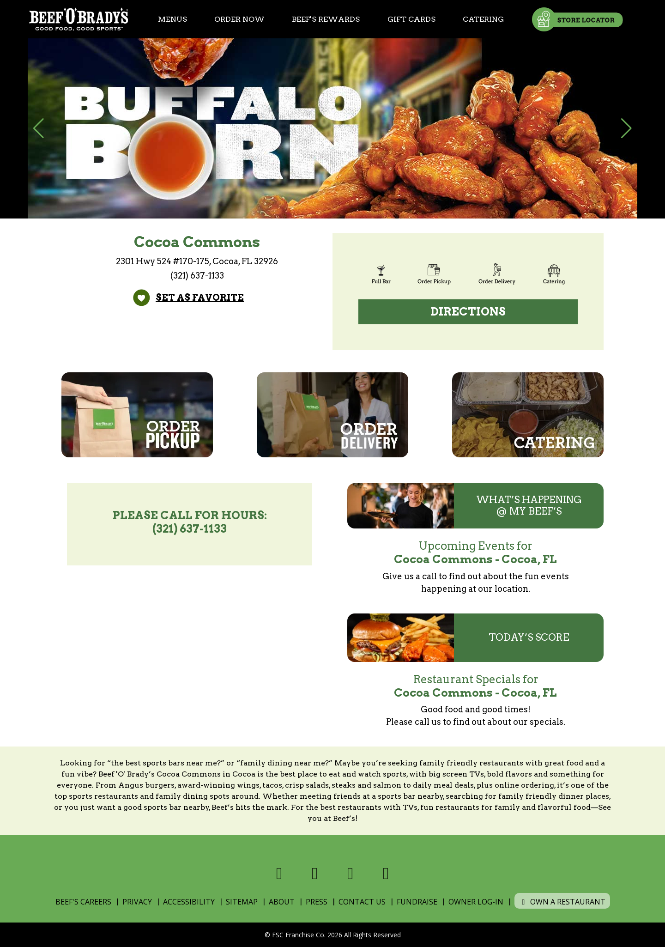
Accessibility (189, 902)
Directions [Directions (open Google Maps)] (468, 311)
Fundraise (417, 902)
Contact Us (362, 902)
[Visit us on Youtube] (386, 873)
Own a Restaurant (562, 902)
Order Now (239, 19)
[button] (38, 128)
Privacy (137, 902)
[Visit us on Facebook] (279, 873)
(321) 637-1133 (197, 275)
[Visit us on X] (314, 873)
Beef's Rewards (326, 19)
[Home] (78, 19)
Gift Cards (411, 19)
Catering (483, 19)
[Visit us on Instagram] (350, 873)
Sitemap (242, 902)
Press (316, 902)
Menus (172, 19)
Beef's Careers (83, 902)
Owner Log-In (475, 902)
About (282, 902)
